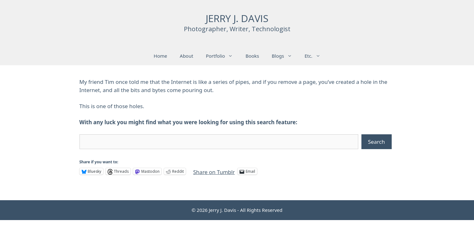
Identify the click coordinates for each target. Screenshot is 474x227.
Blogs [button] (285, 55)
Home (160, 56)
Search (376, 141)
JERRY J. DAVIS (237, 18)
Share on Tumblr (214, 171)
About (186, 56)
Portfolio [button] (222, 55)
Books (252, 56)
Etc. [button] (316, 55)
